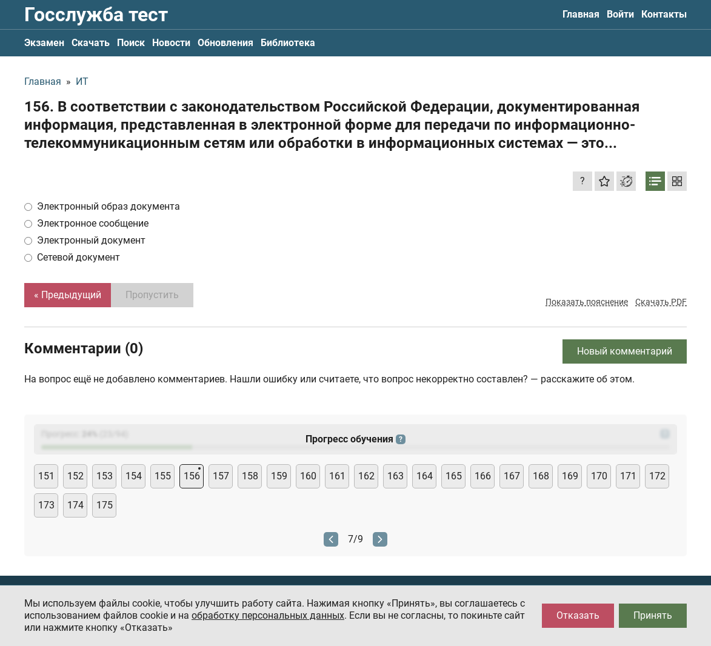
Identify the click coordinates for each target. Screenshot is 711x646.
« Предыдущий (67, 295)
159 (279, 476)
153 (104, 476)
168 (541, 476)
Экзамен (44, 42)
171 (628, 476)
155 (163, 476)
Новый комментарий (624, 351)
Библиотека (288, 42)
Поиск (131, 42)
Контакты (664, 14)
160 (308, 476)
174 (75, 505)
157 (221, 476)
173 (46, 505)
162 (366, 476)
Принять (652, 615)
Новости (171, 42)
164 (424, 476)
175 (104, 505)
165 (454, 476)
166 (483, 476)
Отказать (577, 615)
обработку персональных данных (268, 615)
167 (512, 476)
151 (46, 476)
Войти (620, 14)
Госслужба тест (96, 14)
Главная (580, 14)
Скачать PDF (661, 302)
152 (75, 476)
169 (570, 476)
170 (599, 476)
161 (337, 476)
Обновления (225, 42)
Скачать (91, 42)
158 (250, 476)
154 (133, 476)
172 (657, 476)
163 (395, 476)
